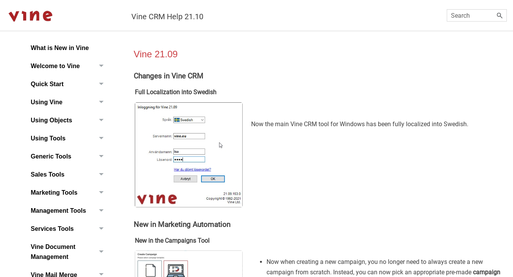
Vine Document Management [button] (69, 252)
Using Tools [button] (69, 138)
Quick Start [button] (69, 84)
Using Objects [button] (69, 120)
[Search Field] (477, 15)
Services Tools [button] (69, 229)
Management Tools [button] (69, 211)
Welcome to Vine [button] (69, 66)
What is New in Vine (60, 48)
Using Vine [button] (69, 102)
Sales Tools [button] (69, 174)
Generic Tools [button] (69, 156)
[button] (500, 15)
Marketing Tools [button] (69, 193)
